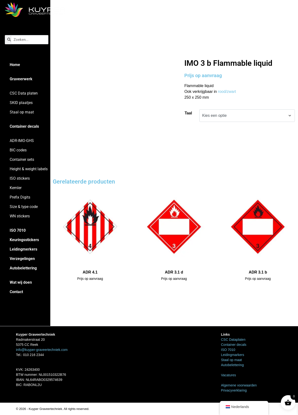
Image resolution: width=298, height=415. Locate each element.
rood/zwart (227, 91)
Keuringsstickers (24, 239)
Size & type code (24, 206)
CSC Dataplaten (233, 339)
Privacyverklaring (234, 390)
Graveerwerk (21, 79)
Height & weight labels (29, 169)
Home (15, 64)
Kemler (16, 187)
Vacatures (228, 375)
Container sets (22, 159)
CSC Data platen (24, 93)
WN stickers (20, 216)
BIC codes (18, 150)
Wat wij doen (21, 282)
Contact (16, 291)
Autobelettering (23, 268)
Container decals (24, 126)
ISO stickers (20, 178)
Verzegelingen (22, 258)
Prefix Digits (20, 197)
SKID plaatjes (21, 102)
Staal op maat (22, 112)
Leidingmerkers (23, 249)
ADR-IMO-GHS (22, 140)
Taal (188, 113)
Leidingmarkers (232, 355)
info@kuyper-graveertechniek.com (41, 350)
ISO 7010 (18, 230)
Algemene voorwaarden (239, 385)
